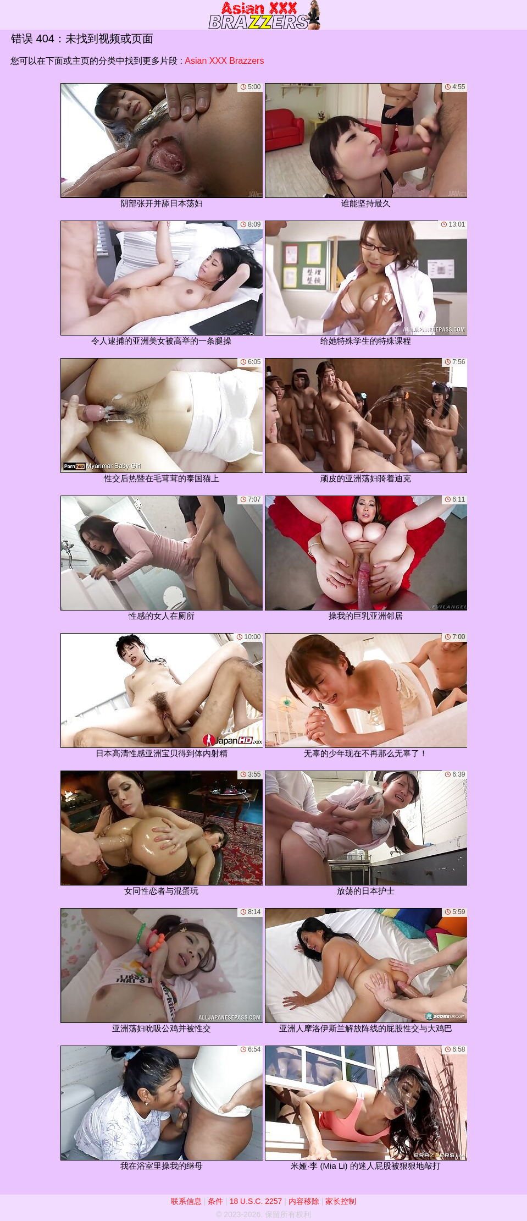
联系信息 (186, 1201)
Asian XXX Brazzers (224, 60)
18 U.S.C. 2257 (256, 1201)
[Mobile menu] (10, 15)
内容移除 (304, 1201)
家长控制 (340, 1201)
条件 (215, 1201)
